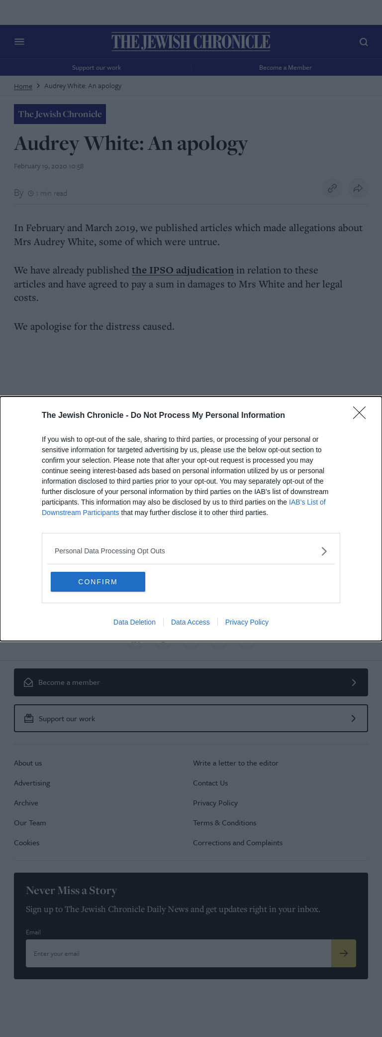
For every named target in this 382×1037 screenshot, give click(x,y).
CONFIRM (97, 582)
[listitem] (191, 551)
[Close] (362, 415)
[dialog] (191, 518)
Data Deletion (134, 622)
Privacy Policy (247, 622)
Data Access (190, 622)
